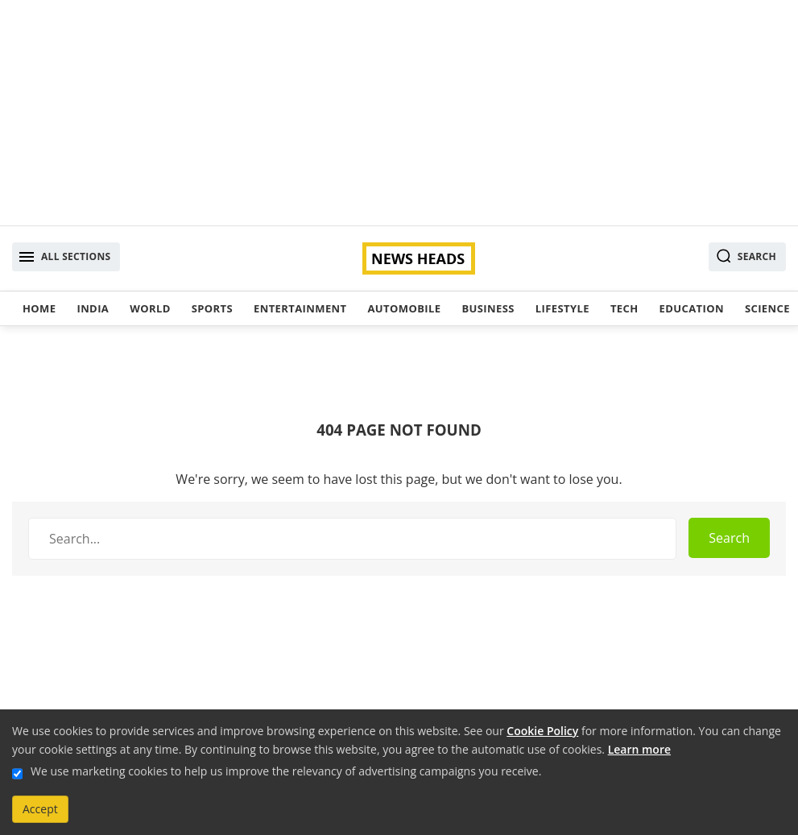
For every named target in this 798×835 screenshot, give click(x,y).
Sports (212, 308)
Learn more (639, 749)
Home (39, 308)
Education (691, 308)
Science (767, 308)
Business (487, 308)
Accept (40, 808)
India (92, 308)
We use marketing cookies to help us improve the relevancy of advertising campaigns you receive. (286, 771)
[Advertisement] (399, 112)
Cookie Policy (542, 730)
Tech (624, 308)
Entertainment (300, 308)
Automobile (403, 308)
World (150, 308)
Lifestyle (562, 308)
